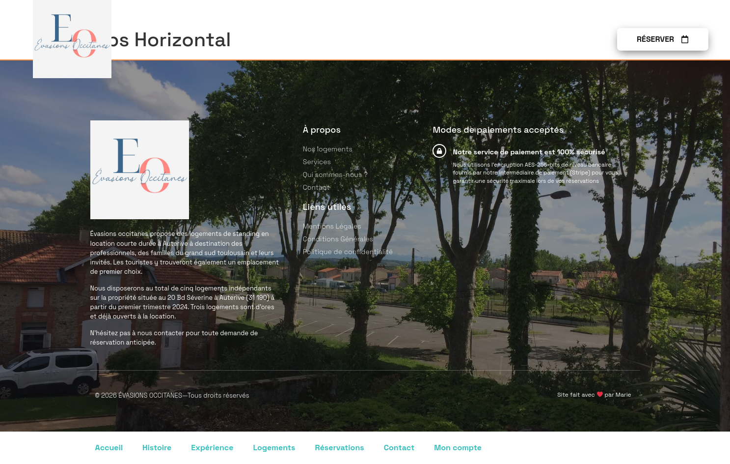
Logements (274, 447)
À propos (507, 39)
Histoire (156, 447)
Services (449, 39)
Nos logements (377, 39)
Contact (564, 39)
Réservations (339, 447)
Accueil (109, 447)
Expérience (212, 447)
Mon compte (458, 447)
